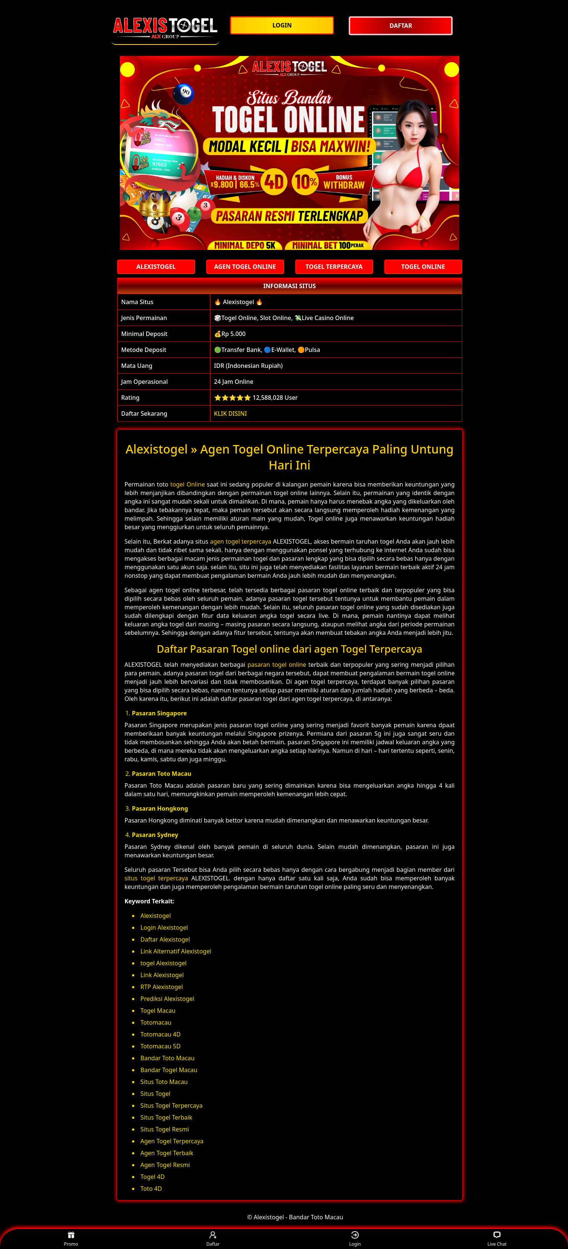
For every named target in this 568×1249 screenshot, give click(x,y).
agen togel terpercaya (240, 541)
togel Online (187, 484)
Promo (71, 1239)
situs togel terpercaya (156, 878)
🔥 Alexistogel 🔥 (238, 302)
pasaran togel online (276, 664)
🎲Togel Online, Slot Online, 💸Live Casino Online (284, 318)
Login (355, 1239)
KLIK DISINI (230, 413)
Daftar (213, 1239)
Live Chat (496, 1239)
